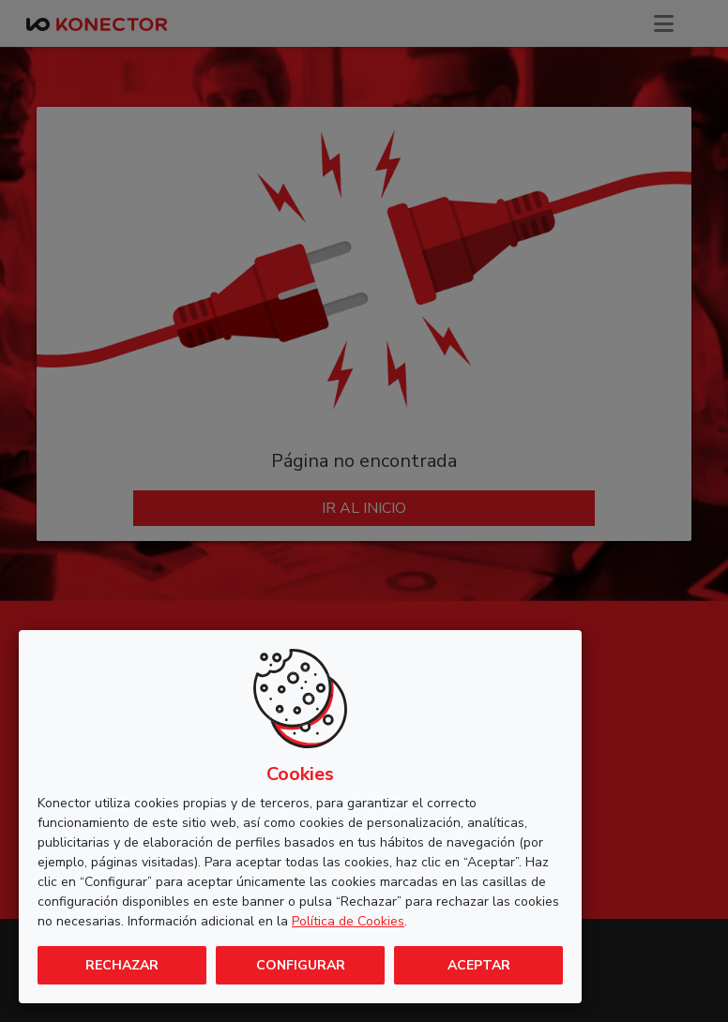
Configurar (300, 965)
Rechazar (122, 965)
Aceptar (478, 965)
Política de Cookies (348, 921)
